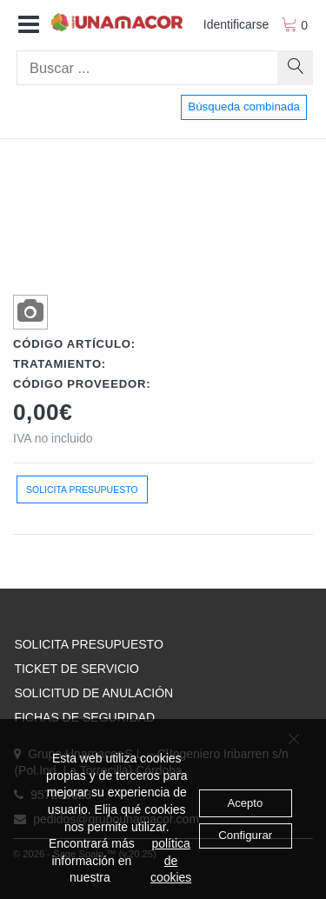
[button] (28, 25)
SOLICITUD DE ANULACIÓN (93, 693)
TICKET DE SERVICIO (76, 669)
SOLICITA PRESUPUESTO (88, 644)
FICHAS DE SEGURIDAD (84, 717)
